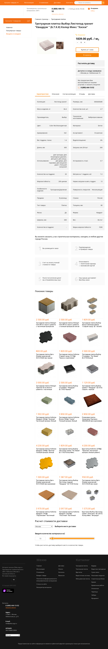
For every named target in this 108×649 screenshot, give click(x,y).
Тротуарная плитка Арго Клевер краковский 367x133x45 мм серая (91, 482)
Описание (55, 94)
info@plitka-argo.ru (11, 623)
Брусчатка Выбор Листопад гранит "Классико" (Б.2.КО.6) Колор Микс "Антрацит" (92, 513)
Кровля (93, 582)
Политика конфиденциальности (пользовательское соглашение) (46, 580)
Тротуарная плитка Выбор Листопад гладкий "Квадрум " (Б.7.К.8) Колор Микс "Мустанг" (68, 483)
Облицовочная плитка (83, 579)
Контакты (69, 3)
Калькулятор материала (43, 587)
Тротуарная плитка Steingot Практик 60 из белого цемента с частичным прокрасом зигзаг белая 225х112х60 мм (46, 389)
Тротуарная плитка (58, 19)
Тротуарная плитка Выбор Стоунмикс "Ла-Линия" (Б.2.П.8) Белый (91, 356)
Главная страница (41, 19)
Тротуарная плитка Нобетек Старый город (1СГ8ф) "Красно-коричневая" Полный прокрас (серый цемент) (69, 357)
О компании (43, 3)
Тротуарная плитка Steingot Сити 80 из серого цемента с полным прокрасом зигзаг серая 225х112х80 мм (69, 325)
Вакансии (61, 575)
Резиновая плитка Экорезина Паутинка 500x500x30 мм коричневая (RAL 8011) (92, 420)
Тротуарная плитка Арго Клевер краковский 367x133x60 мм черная (45, 356)
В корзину (87, 55)
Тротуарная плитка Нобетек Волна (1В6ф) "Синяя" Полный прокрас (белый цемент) (69, 420)
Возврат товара (41, 575)
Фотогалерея (29, 3)
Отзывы (82, 94)
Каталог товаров (10, 3)
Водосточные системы (83, 575)
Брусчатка (79, 572)
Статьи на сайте (41, 584)
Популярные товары (13, 31)
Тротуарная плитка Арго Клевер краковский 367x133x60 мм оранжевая (45, 482)
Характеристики (43, 94)
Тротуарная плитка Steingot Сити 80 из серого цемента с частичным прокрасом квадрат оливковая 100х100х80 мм (46, 326)
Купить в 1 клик (87, 50)
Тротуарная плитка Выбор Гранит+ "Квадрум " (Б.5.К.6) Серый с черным (92, 387)
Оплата (60, 569)
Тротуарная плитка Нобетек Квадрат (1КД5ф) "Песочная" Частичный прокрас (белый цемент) (69, 514)
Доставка (57, 3)
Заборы (93, 595)
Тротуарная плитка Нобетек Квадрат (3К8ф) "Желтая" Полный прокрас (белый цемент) (46, 451)
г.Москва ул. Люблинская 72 (90, 73)
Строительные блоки (98, 579)
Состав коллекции (69, 94)
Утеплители (95, 588)
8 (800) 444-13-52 (87, 87)
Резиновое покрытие (98, 575)
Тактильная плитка (82, 569)
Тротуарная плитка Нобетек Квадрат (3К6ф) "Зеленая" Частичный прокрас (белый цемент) (46, 420)
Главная (39, 566)
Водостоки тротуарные (98, 569)
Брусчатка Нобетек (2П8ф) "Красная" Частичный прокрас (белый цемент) (92, 450)
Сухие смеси (95, 572)
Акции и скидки (13, 34)
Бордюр (93, 566)
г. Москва (13, 614)
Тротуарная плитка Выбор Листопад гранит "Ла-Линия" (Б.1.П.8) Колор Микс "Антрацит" (69, 451)
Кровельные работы (97, 585)
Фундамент (95, 598)
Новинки (9, 27)
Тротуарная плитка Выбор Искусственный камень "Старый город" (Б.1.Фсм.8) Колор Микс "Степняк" (92, 325)
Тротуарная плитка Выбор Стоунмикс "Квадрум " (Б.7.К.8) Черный (68, 387)
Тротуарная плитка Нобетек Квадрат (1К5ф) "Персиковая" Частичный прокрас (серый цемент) (46, 514)
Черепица (94, 592)
